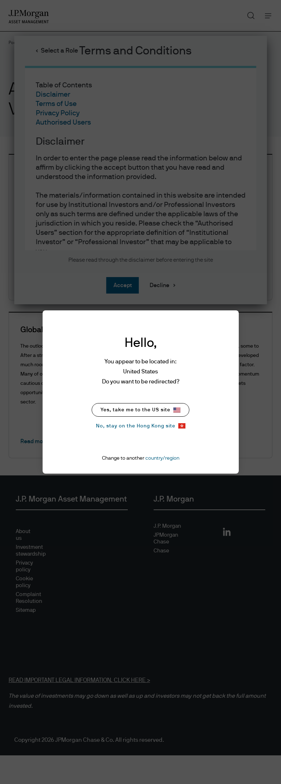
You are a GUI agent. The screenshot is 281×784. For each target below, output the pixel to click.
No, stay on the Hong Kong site (140, 426)
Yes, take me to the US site (140, 410)
